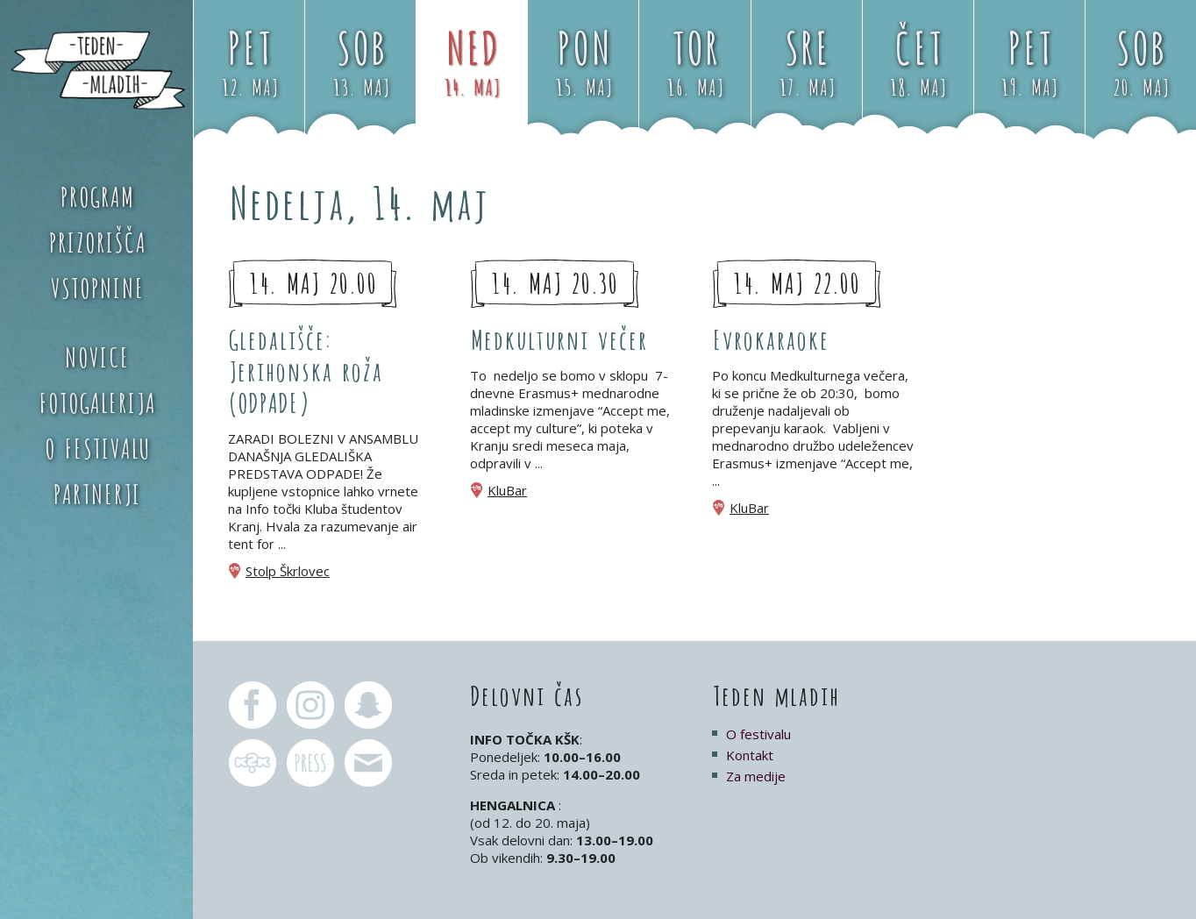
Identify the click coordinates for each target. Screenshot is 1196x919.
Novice (96, 355)
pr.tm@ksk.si (310, 762)
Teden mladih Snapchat (368, 705)
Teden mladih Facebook (252, 705)
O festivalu (97, 446)
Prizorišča (97, 240)
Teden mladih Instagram (310, 705)
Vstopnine (97, 286)
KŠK (252, 762)
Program (96, 194)
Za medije (756, 776)
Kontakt (749, 755)
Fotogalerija (97, 400)
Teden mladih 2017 (96, 70)
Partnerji (96, 492)
